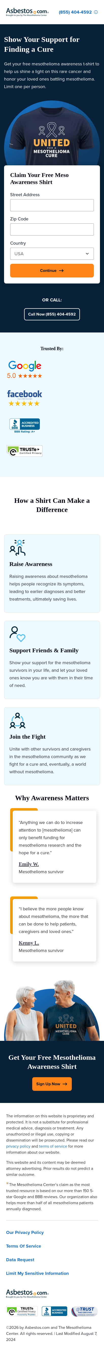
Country (18, 243)
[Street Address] (52, 205)
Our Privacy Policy (25, 1232)
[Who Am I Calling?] (96, 12)
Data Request (20, 1259)
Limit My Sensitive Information (37, 1273)
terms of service (53, 1146)
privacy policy (18, 1146)
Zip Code (19, 219)
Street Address (25, 194)
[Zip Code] (52, 229)
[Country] (52, 254)
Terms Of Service (23, 1246)
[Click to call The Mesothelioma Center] (75, 12)
